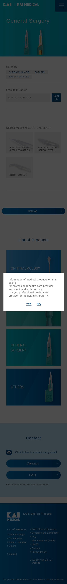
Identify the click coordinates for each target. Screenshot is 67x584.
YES (28, 304)
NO (39, 304)
